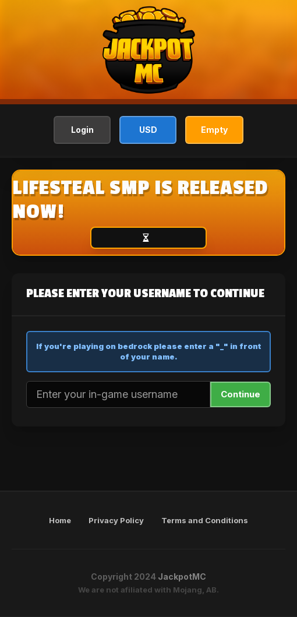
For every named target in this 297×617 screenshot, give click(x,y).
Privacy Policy (116, 520)
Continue (240, 394)
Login (82, 130)
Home (60, 520)
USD (148, 130)
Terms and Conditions (204, 520)
